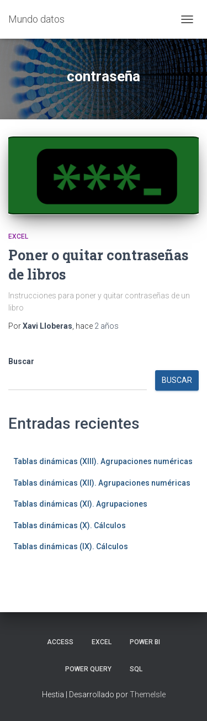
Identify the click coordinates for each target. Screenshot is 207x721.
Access (60, 642)
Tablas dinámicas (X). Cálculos (70, 525)
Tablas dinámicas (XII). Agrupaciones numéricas (102, 482)
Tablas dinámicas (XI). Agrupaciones (80, 503)
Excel (18, 236)
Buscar (21, 361)
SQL (136, 669)
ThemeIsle (148, 694)
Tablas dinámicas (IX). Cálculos (71, 546)
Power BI (145, 642)
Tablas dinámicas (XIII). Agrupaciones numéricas (103, 461)
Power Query (88, 669)
